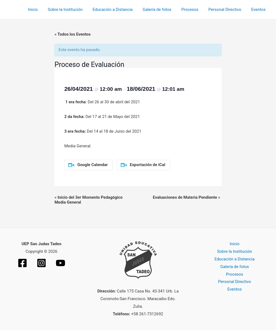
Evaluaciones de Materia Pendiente (186, 197)
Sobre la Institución (75, 9)
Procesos (194, 9)
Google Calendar (88, 164)
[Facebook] (22, 263)
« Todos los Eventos (72, 34)
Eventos (259, 9)
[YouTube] (60, 263)
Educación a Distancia (121, 9)
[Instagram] (41, 263)
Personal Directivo (227, 9)
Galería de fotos (163, 9)
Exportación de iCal (143, 164)
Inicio (44, 9)
